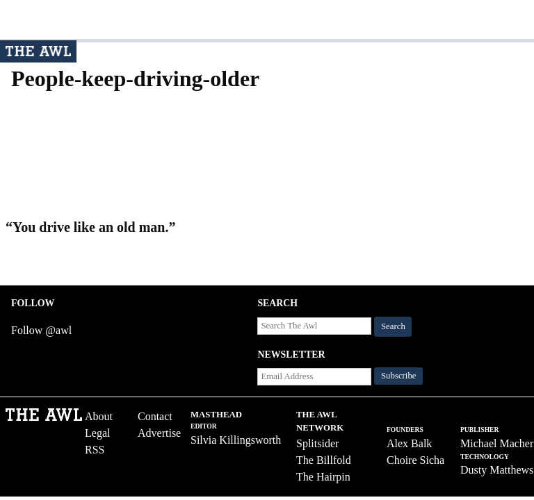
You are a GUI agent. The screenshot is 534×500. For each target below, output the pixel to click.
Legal (97, 433)
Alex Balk (409, 443)
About (99, 416)
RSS (94, 450)
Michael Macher (496, 443)
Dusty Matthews (496, 470)
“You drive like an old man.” (90, 227)
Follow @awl (41, 330)
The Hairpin (323, 477)
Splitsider (317, 443)
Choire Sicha (415, 460)
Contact (155, 416)
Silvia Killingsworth (236, 440)
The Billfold (323, 460)
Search (393, 326)
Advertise (159, 433)
